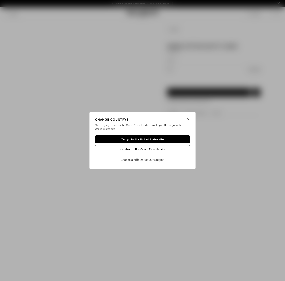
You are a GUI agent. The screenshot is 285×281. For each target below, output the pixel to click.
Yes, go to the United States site (142, 139)
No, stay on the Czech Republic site (143, 149)
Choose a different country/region (142, 160)
